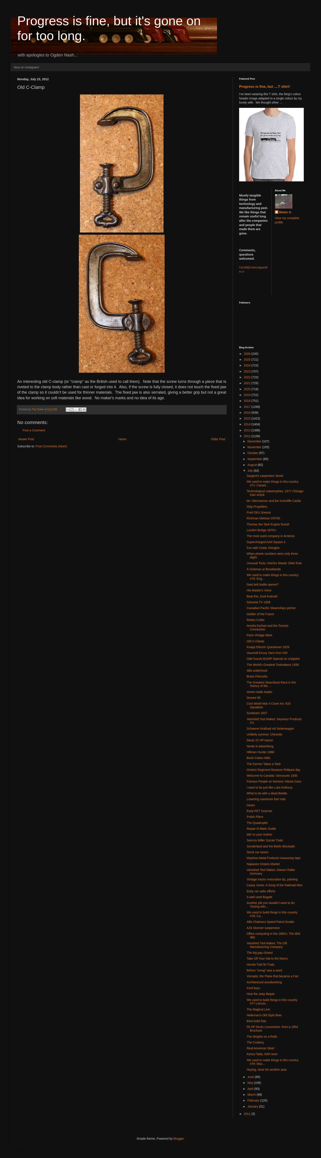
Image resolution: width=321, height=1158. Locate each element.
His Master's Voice (259, 590)
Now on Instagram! (26, 67)
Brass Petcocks (257, 676)
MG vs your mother (259, 834)
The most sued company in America (271, 536)
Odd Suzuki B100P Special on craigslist (273, 658)
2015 (247, 418)
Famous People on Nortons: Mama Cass (274, 781)
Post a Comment (34, 430)
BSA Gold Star (256, 1021)
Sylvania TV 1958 (258, 602)
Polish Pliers (255, 817)
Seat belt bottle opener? (263, 584)
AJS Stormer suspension (263, 928)
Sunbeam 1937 (257, 713)
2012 (247, 436)
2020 (247, 389)
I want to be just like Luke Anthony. (270, 787)
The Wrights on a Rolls (262, 1036)
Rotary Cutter (256, 620)
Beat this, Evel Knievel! (262, 596)
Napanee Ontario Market (263, 864)
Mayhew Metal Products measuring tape (274, 858)
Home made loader (259, 692)
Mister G (285, 212)
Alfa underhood (257, 670)
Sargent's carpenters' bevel (265, 476)
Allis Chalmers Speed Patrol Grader (271, 922)
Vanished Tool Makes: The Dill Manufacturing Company (267, 945)
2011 (247, 1114)
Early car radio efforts (261, 891)
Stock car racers (257, 852)
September (255, 459)
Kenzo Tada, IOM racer (262, 1054)
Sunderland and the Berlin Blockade (271, 846)
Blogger (178, 1138)
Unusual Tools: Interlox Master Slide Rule (274, 563)
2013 (247, 430)
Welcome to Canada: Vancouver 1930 (272, 775)
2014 (247, 424)
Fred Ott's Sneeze (259, 512)
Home (122, 439)
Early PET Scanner (259, 811)
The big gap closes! (260, 952)
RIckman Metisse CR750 (263, 518)
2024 (247, 365)
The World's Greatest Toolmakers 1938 (273, 664)
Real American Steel (260, 1048)
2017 (247, 407)
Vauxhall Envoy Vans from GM (267, 653)
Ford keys (253, 988)
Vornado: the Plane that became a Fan (272, 976)
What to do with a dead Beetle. (267, 793)
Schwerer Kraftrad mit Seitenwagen (270, 728)
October (253, 453)
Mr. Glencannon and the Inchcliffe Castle (274, 501)
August (252, 465)
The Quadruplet (257, 823)
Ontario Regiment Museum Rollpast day (273, 769)
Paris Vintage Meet (259, 635)
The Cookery (255, 1042)
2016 (247, 412)
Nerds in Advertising (260, 746)
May (250, 1082)
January (253, 1106)
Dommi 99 (253, 697)
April (250, 1088)
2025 (247, 359)
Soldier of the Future (260, 614)
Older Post (218, 439)
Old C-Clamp (255, 641)
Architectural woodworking (264, 982)
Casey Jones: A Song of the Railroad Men (274, 885)
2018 (247, 400)
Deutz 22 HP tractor (260, 740)
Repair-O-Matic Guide (261, 828)
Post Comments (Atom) (51, 446)
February (253, 1100)
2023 (247, 371)
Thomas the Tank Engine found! (268, 524)
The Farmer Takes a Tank (264, 764)
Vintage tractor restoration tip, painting (272, 879)
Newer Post (26, 439)
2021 (247, 383)
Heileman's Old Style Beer (264, 1015)
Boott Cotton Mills (258, 758)
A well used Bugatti (259, 897)
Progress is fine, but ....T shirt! (264, 86)
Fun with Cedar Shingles (263, 548)
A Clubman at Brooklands (264, 569)
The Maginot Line (258, 1009)
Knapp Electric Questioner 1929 (268, 647)
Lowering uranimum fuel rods (266, 799)
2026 (247, 353)
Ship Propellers (257, 506)
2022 (247, 377)
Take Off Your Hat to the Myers (267, 958)
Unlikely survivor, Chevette (264, 734)
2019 (247, 395)
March (252, 1094)
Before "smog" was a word (264, 970)
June (251, 1077)
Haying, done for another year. (267, 1069)
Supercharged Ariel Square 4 (266, 542)
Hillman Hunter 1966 (260, 752)
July (250, 470)
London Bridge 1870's (261, 530)
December (254, 441)
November (254, 447)
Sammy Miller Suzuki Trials (265, 840)
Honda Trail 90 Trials (260, 964)
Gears (251, 805)
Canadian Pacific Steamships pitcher (271, 608)
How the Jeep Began (261, 994)
